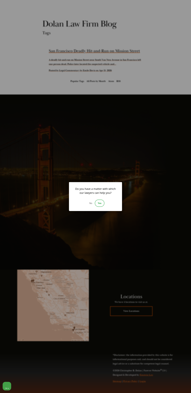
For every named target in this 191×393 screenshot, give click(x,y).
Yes (99, 203)
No (90, 203)
